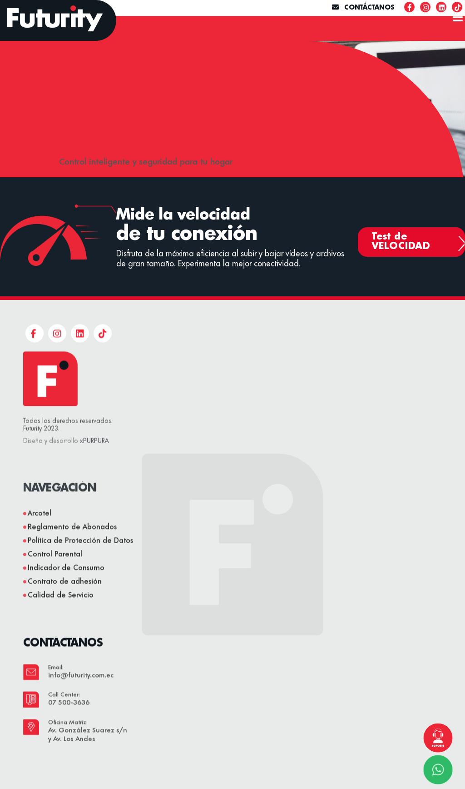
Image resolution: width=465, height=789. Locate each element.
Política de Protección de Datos (80, 560)
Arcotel (39, 532)
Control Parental (55, 573)
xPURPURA (94, 460)
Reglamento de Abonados (72, 546)
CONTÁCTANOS (363, 8)
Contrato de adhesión (65, 600)
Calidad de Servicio (61, 614)
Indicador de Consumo (66, 587)
